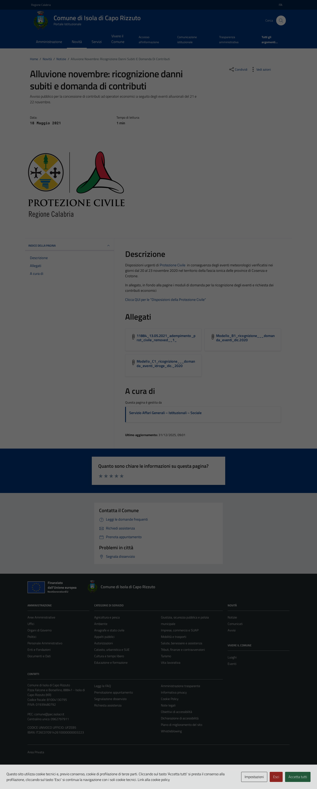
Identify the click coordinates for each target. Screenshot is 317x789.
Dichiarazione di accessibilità (180, 718)
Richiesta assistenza (108, 705)
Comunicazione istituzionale (187, 39)
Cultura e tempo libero (109, 656)
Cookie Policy (170, 698)
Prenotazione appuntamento (113, 692)
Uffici (30, 623)
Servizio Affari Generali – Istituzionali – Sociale (165, 412)
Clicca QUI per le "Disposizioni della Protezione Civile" (165, 299)
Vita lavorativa (170, 662)
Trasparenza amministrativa (229, 39)
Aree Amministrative (41, 617)
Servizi (97, 41)
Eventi (232, 663)
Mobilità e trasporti (173, 636)
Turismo (166, 656)
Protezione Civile (172, 265)
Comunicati (235, 623)
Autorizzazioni (103, 643)
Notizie (232, 617)
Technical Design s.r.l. (55, 777)
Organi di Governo (39, 630)
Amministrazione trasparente (180, 685)
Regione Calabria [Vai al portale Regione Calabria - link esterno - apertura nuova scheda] (41, 5)
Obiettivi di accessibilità (176, 711)
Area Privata (35, 752)
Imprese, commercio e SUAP (180, 630)
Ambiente (100, 623)
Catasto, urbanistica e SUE (112, 649)
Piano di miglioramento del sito (181, 724)
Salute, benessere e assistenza (181, 643)
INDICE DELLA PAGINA (69, 245)
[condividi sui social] (238, 69)
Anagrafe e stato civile (109, 630)
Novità (77, 41)
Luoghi (232, 657)
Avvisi (232, 630)
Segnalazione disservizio (110, 698)
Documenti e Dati (39, 656)
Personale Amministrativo (44, 643)
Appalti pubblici (104, 636)
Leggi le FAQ (102, 685)
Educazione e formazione (111, 662)
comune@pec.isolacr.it (49, 714)
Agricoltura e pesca (107, 617)
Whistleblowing (171, 731)
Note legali (168, 705)
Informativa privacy (174, 692)
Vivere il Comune (117, 38)
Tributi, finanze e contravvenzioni (183, 649)
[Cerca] (281, 20)
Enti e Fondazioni (39, 649)
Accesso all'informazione (149, 39)
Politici (31, 636)
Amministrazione (49, 41)
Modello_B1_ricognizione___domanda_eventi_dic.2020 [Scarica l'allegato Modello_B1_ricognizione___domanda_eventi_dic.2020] (245, 338)
